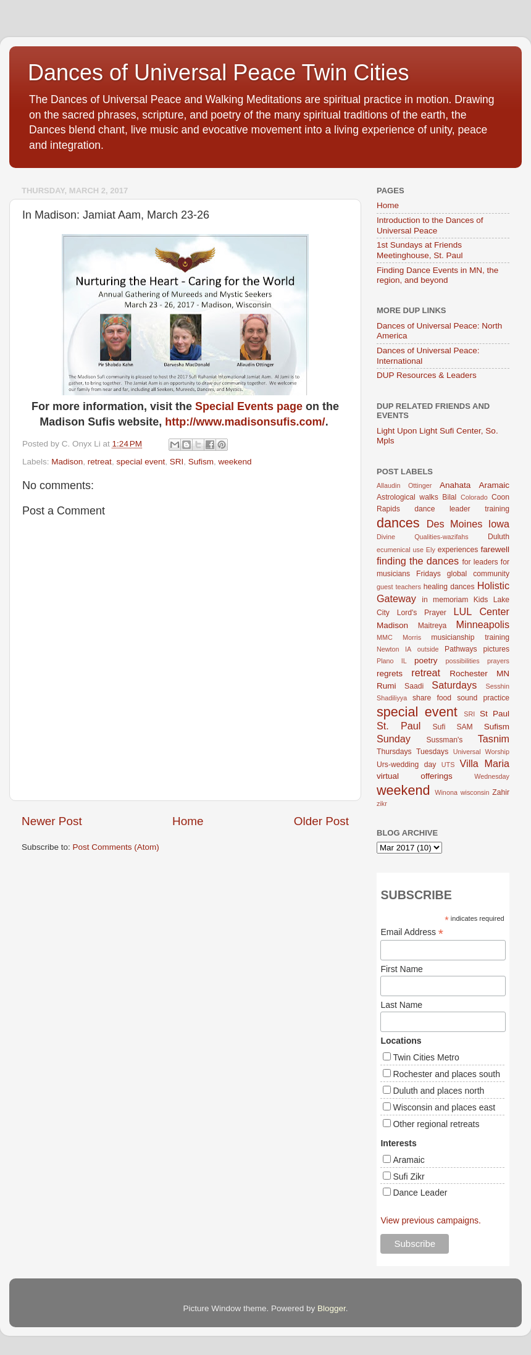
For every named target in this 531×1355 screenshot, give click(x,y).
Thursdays (394, 751)
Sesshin (497, 686)
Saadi (414, 686)
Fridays (428, 573)
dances (398, 523)
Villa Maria (484, 763)
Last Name (401, 1005)
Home (187, 821)
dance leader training (461, 509)
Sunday (394, 738)
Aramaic (494, 485)
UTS (448, 764)
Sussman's (444, 740)
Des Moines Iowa (468, 523)
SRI (177, 461)
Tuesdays (432, 751)
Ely (430, 549)
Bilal (449, 497)
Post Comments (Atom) (116, 847)
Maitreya (432, 625)
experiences (458, 549)
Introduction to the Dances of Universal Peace (430, 225)
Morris (412, 637)
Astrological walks (407, 497)
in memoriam (445, 599)
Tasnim (493, 738)
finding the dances (418, 560)
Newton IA (394, 649)
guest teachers (399, 586)
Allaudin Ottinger (404, 485)
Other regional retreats (436, 1124)
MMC (385, 637)
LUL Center (481, 611)
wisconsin (475, 792)
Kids (481, 599)
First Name (401, 969)
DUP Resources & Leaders (427, 375)
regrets (390, 673)
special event (140, 461)
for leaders (480, 562)
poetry (426, 660)
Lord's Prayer (421, 612)
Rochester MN (479, 673)
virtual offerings (415, 776)
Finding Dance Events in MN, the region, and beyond (437, 275)
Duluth (498, 536)
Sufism (201, 461)
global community (478, 573)
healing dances (449, 586)
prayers (498, 661)
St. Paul (398, 725)
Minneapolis (482, 624)
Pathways (461, 649)
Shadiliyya (392, 698)
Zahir (500, 792)
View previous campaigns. (430, 1220)
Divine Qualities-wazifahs (423, 536)
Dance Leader (420, 1193)
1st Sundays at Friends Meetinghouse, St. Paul (420, 249)
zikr (382, 803)
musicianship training (470, 637)
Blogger (331, 1308)
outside (428, 649)
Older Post (321, 821)
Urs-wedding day (406, 764)
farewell (494, 549)
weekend (235, 461)
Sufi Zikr (408, 1176)
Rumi (386, 685)
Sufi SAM (452, 727)
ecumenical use (400, 549)
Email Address (411, 932)
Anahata (455, 485)
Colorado (474, 497)
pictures (496, 649)
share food (431, 698)
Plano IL (392, 661)
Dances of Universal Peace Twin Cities (218, 72)
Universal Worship (481, 751)
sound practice (483, 698)
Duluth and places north (438, 1091)
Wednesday (491, 776)
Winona (446, 792)
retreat (100, 461)
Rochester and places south (446, 1074)
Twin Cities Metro (426, 1057)
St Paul (494, 713)
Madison (67, 461)
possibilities (463, 661)
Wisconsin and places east (444, 1107)
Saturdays (454, 684)
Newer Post (52, 821)
